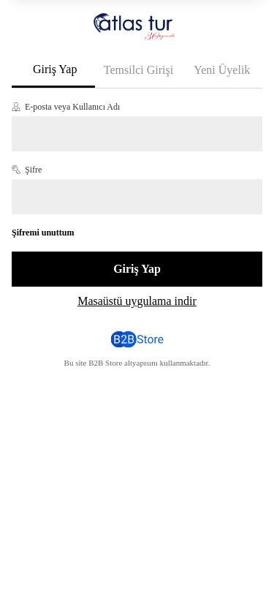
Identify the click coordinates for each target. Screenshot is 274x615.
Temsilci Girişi (138, 70)
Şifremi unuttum (43, 232)
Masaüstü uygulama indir (137, 301)
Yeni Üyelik (222, 70)
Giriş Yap (55, 69)
